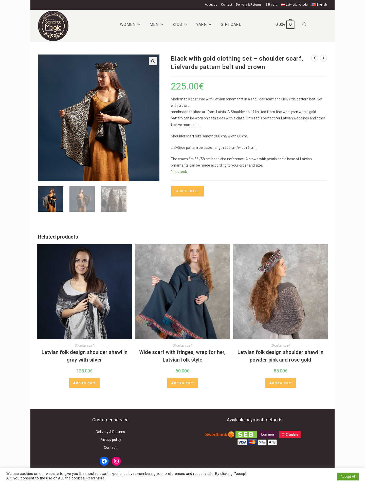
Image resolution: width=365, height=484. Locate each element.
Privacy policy (110, 440)
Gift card (271, 4)
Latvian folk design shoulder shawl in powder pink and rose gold (280, 356)
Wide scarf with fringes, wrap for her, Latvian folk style (182, 356)
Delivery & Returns (249, 4)
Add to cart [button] (84, 383)
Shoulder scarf (84, 345)
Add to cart (187, 191)
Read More (95, 478)
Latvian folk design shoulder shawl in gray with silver (84, 356)
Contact (226, 4)
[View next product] (323, 58)
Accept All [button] (348, 476)
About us (211, 4)
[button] (153, 61)
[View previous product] (314, 58)
